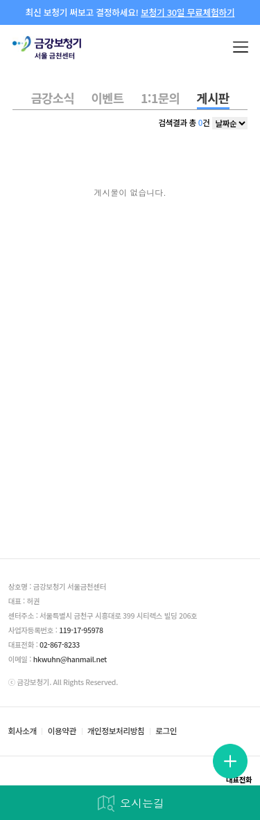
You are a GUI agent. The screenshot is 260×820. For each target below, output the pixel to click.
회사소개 (22, 731)
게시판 (213, 98)
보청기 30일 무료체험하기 (187, 12)
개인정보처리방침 (116, 731)
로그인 (166, 731)
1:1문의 (160, 98)
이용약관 (62, 731)
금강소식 (52, 98)
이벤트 (108, 98)
